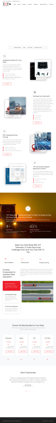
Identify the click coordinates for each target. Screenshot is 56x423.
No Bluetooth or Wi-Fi (38, 47)
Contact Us (51, 4)
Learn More (7, 83)
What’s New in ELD (43, 4)
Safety (24, 47)
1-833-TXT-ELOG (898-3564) (7, 1)
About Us (19, 4)
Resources (36, 4)
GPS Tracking (30, 47)
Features (24, 4)
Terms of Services (45, 420)
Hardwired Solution (17, 47)
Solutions (30, 4)
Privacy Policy (51, 420)
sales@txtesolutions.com (16, 1)
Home (15, 4)
